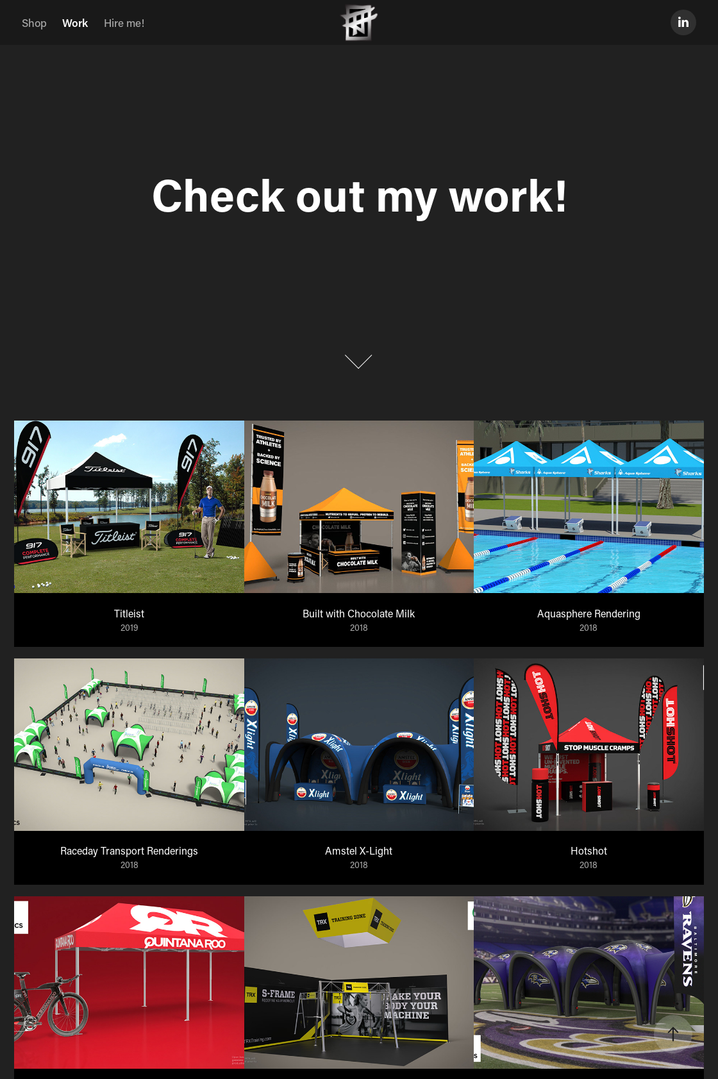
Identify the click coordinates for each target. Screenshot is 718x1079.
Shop (34, 22)
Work (75, 22)
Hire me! (124, 22)
